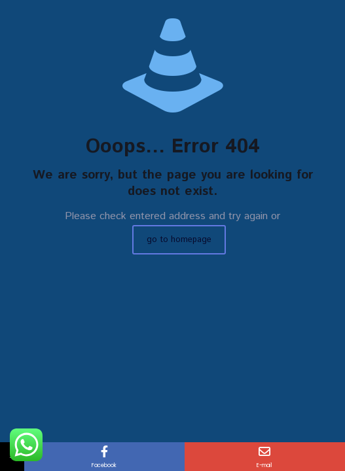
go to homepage (179, 240)
